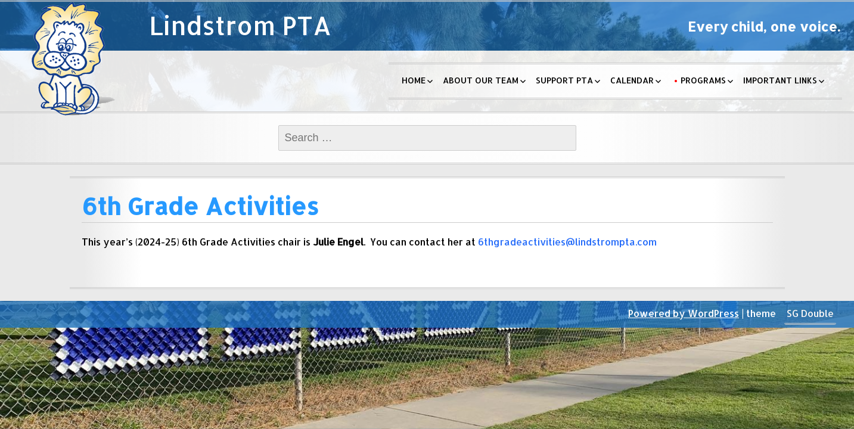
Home (414, 80)
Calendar (632, 80)
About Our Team (480, 80)
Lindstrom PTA (240, 25)
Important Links (780, 80)
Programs (703, 80)
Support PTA (564, 80)
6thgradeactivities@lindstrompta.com (567, 241)
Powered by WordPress (683, 313)
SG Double (810, 313)
